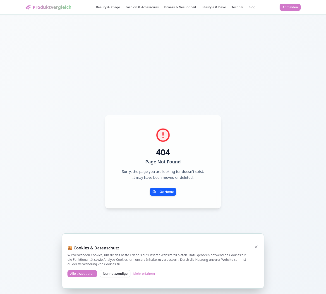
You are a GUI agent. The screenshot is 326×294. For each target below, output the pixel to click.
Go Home (163, 191)
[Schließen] (256, 247)
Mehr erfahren (144, 273)
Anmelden (290, 7)
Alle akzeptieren (82, 273)
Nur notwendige (115, 273)
